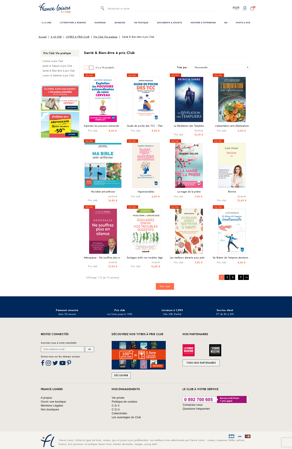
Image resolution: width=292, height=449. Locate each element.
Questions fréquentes (196, 408)
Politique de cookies (124, 401)
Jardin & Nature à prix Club (57, 66)
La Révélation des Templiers (189, 126)
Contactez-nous (193, 404)
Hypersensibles (146, 191)
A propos (46, 397)
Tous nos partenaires (201, 363)
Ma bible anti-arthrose (103, 191)
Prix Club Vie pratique (57, 53)
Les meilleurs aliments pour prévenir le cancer (195, 257)
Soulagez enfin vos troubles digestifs (147, 257)
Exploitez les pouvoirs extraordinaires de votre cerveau (114, 126)
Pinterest (69, 364)
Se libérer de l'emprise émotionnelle (232, 257)
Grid (86, 67)
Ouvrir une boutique (53, 401)
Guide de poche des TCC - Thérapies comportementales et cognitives (165, 126)
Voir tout (165, 286)
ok (89, 349)
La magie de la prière (189, 191)
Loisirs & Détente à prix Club (58, 75)
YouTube (63, 364)
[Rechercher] (164, 8)
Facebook (43, 364)
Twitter (55, 364)
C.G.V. (116, 405)
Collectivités (119, 413)
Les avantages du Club (126, 417)
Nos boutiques (50, 409)
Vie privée (118, 397)
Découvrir (121, 375)
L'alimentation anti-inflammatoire (232, 126)
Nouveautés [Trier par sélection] (222, 67)
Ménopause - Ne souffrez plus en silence (107, 257)
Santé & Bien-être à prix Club (59, 70)
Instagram (49, 364)
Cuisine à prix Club (53, 61)
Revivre (232, 191)
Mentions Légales (52, 405)
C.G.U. (116, 409)
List (91, 67)
